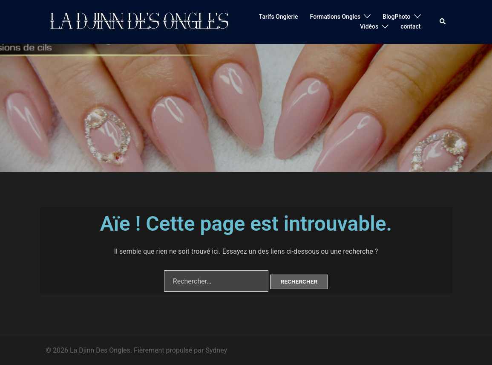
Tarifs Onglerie (278, 16)
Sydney (216, 350)
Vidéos (369, 26)
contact (410, 26)
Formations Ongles (335, 16)
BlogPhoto (396, 16)
